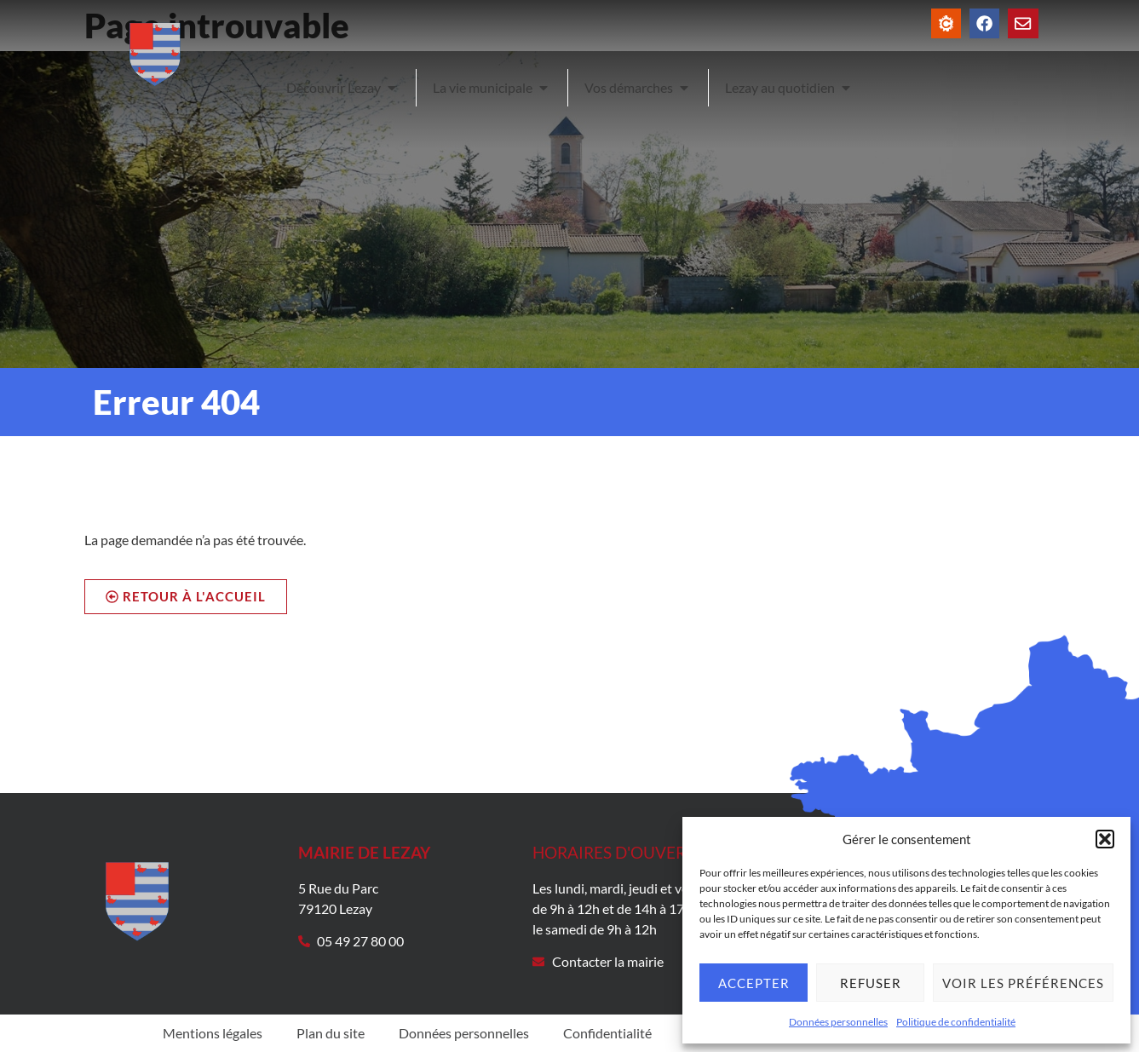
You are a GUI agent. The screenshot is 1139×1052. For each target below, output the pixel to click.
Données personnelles (838, 1021)
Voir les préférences (1023, 983)
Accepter (754, 983)
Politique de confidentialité (955, 1021)
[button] (1104, 839)
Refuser (870, 983)
